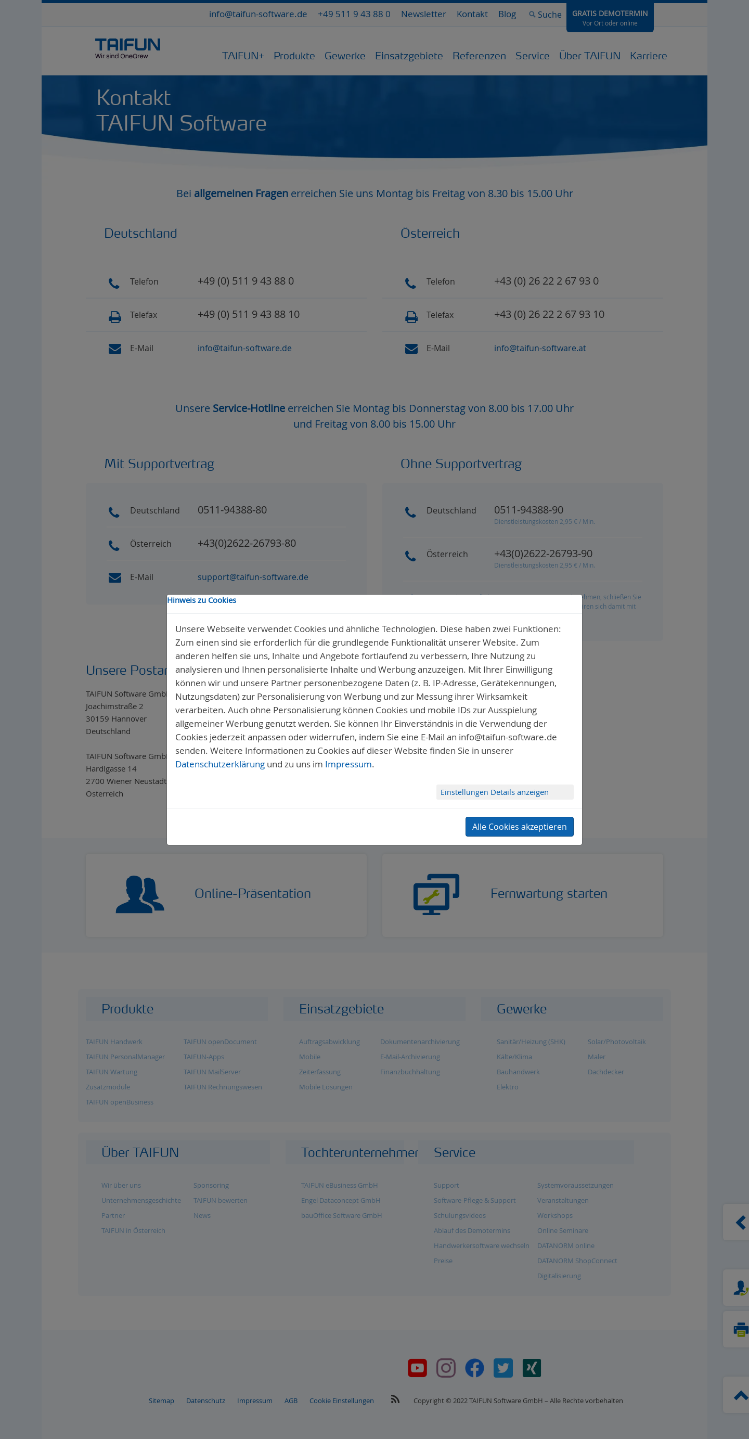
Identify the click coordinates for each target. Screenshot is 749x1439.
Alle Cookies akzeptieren (519, 826)
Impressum (348, 764)
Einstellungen (465, 792)
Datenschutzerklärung (220, 764)
